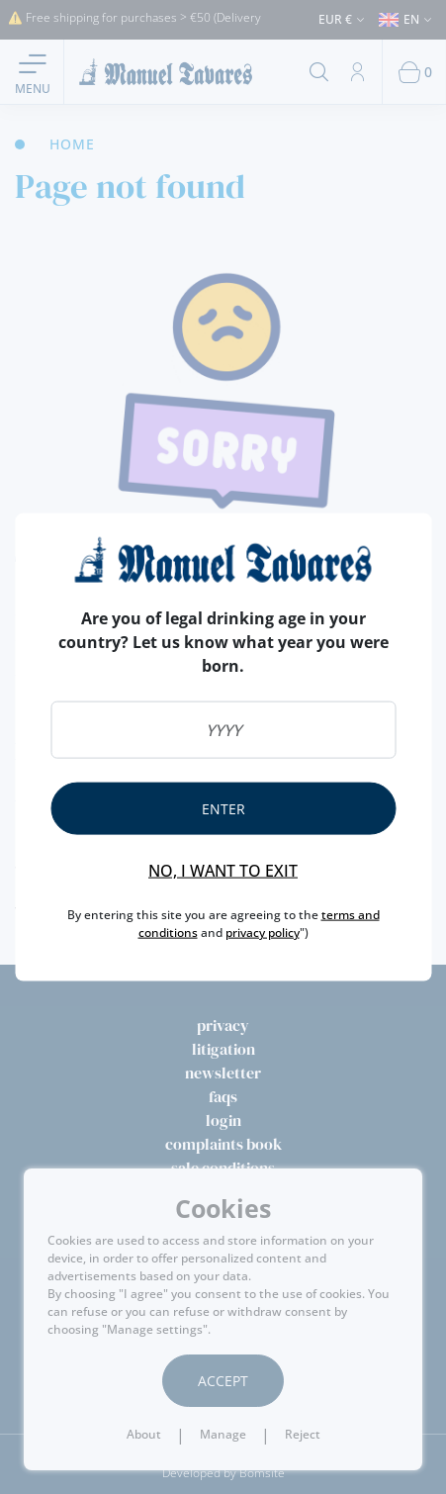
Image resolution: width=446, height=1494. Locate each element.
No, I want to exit (223, 870)
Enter (223, 807)
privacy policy (262, 931)
